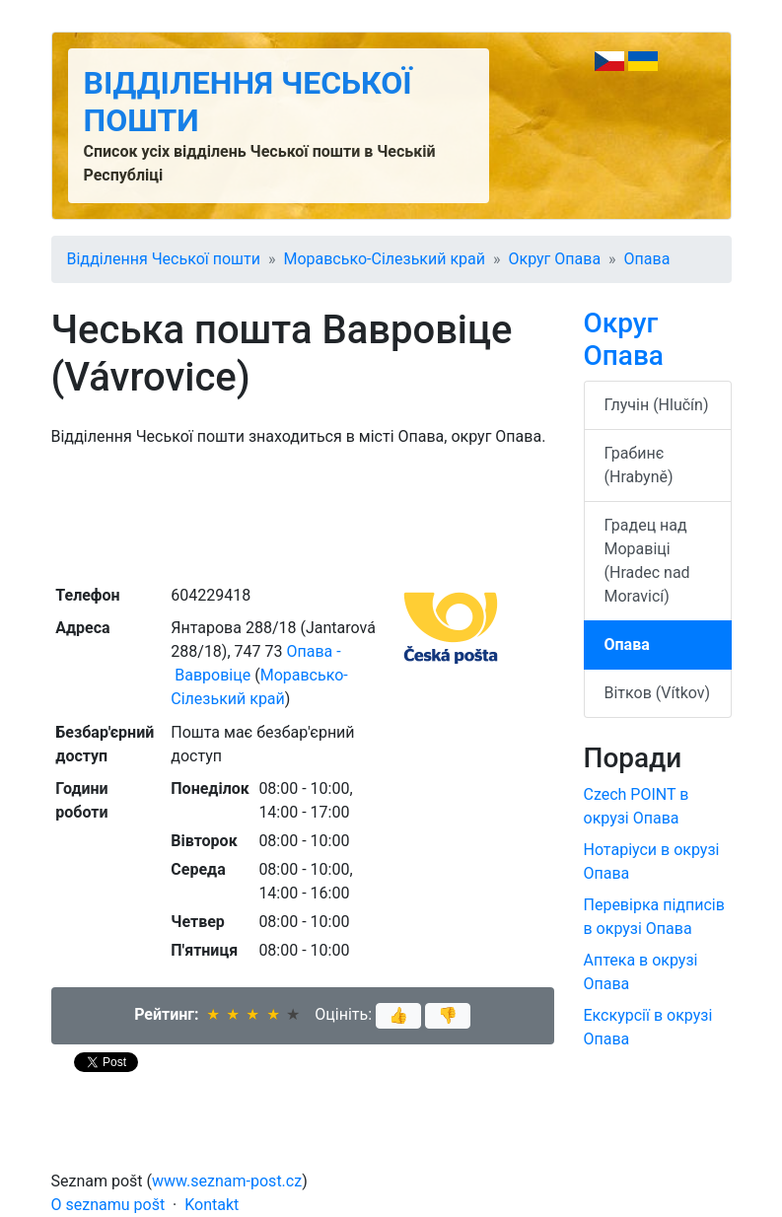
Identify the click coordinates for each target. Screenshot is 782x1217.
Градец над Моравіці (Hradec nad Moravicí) (647, 561)
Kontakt (211, 1204)
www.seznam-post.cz (227, 1181)
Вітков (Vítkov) (657, 692)
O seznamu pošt (108, 1204)
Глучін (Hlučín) (656, 404)
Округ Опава (554, 259)
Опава (647, 259)
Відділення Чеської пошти (163, 259)
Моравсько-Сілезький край (384, 259)
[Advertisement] (302, 514)
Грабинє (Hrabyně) (639, 465)
